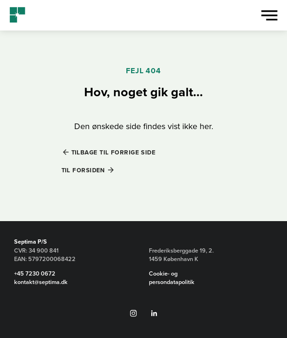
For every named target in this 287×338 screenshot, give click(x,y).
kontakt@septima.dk (41, 282)
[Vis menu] (269, 15)
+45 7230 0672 (34, 273)
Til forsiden (83, 170)
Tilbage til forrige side (113, 152)
